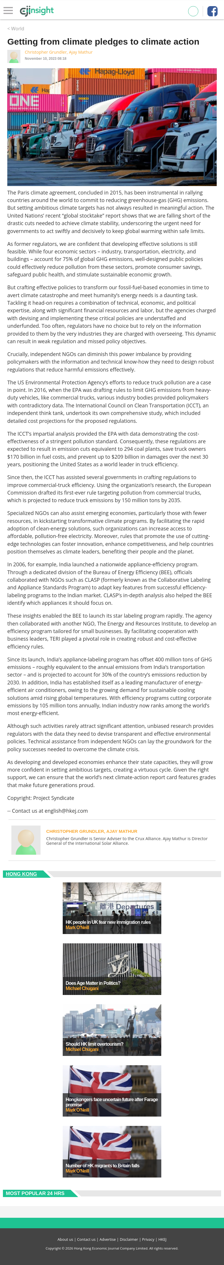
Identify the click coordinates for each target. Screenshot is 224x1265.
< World (15, 28)
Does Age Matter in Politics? (93, 983)
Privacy (148, 1239)
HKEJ (162, 1239)
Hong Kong (21, 874)
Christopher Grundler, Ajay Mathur (59, 52)
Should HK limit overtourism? (94, 1044)
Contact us (86, 1239)
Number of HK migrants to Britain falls (102, 1165)
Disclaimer (129, 1239)
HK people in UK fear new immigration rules (108, 922)
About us (65, 1239)
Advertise (107, 1239)
